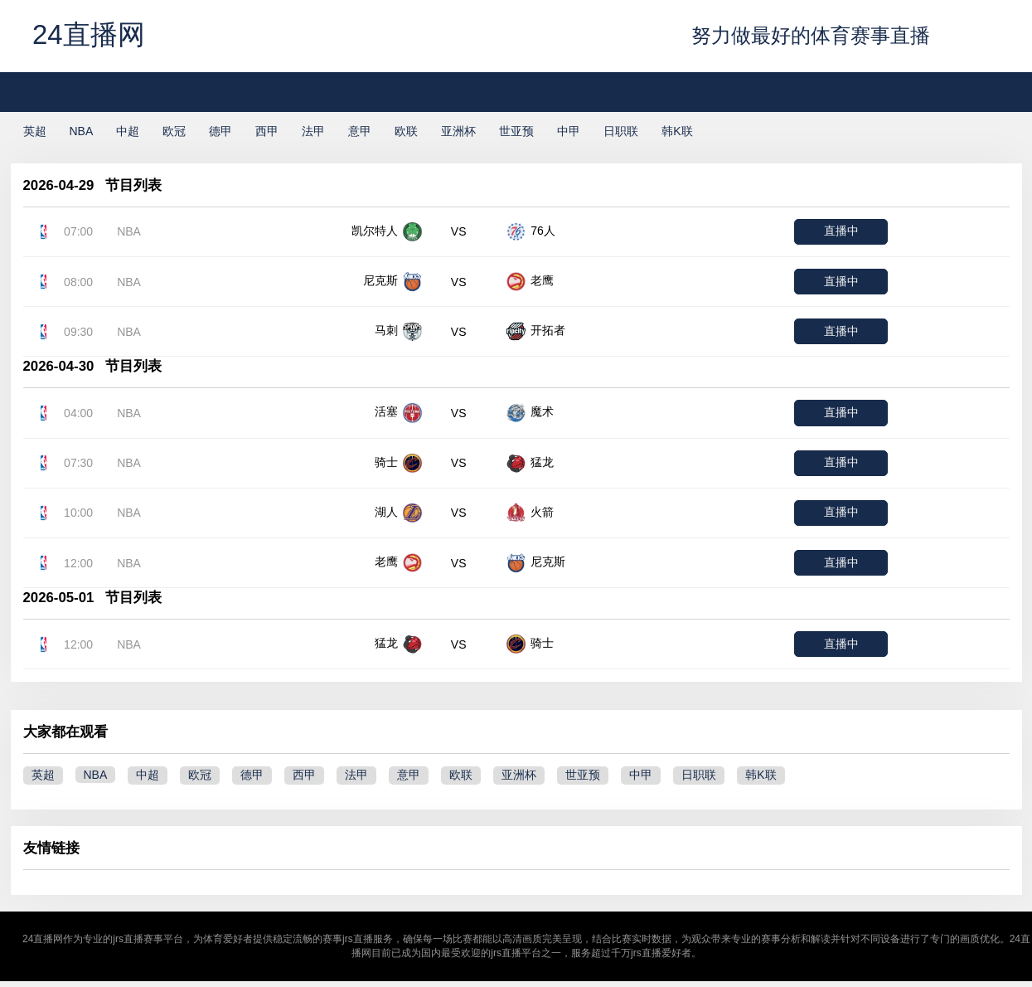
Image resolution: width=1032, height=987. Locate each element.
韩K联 (676, 131)
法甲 (313, 131)
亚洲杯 (458, 131)
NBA (82, 131)
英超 (34, 131)
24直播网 (88, 34)
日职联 (620, 131)
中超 (127, 131)
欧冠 (174, 131)
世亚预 (516, 131)
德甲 (220, 131)
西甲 (267, 131)
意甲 (359, 131)
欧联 (406, 131)
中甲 (568, 131)
